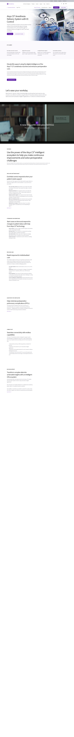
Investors (55, 0)
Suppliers (60, 0)
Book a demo (63, 7)
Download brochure (11, 79)
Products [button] (33, 3)
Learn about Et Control (19, 33)
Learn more (9, 207)
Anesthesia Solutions (11, 7)
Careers (51, 0)
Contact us (64, 0)
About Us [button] (47, 3)
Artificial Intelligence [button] (26, 3)
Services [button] (37, 3)
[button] (62, 4)
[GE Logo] (10, 3)
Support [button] (41, 3)
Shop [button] (44, 3)
